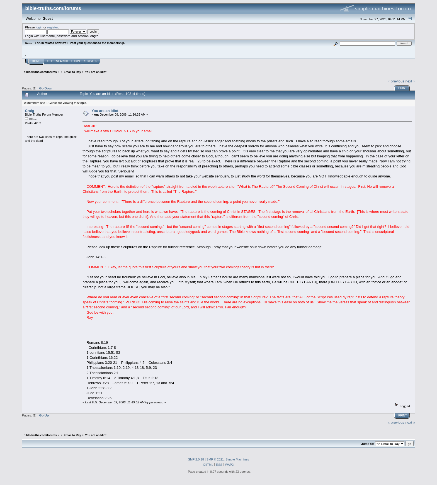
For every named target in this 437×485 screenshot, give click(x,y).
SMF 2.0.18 (196, 459)
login (39, 27)
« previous (396, 81)
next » (410, 81)
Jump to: (367, 443)
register (52, 27)
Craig (29, 111)
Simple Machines (237, 459)
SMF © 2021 (215, 459)
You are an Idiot (105, 111)
